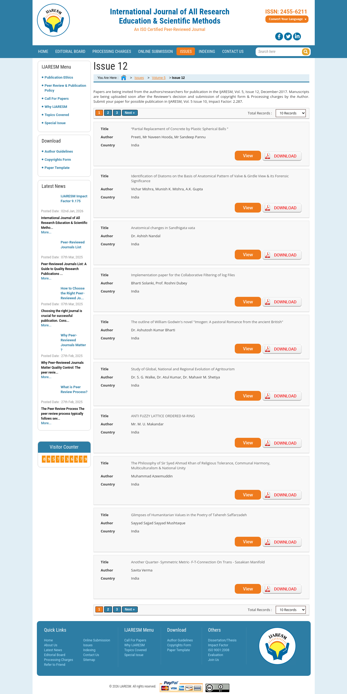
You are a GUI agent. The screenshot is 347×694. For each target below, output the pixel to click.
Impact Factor (218, 645)
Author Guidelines (59, 151)
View (248, 156)
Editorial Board (70, 51)
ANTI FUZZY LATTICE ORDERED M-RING (163, 415)
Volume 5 (159, 78)
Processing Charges (111, 51)
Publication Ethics (59, 77)
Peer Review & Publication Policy (65, 87)
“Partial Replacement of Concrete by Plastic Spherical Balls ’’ (179, 128)
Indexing (207, 51)
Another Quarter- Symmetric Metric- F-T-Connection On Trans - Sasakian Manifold (198, 562)
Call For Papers (57, 99)
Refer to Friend (54, 665)
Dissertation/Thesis (222, 640)
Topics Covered (57, 115)
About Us (50, 645)
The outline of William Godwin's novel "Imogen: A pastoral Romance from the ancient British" (207, 321)
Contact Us (232, 51)
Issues (186, 51)
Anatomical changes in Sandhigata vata (163, 227)
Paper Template (57, 168)
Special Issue (55, 123)
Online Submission (155, 51)
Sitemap (89, 660)
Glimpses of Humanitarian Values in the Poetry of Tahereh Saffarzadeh (189, 514)
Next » (130, 113)
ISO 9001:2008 (218, 650)
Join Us (213, 660)
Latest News (53, 650)
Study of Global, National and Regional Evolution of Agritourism (183, 369)
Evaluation (215, 655)
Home (43, 51)
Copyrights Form (58, 160)
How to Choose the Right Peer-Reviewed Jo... (73, 293)
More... (46, 232)
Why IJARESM (56, 107)
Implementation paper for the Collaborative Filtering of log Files (183, 274)
